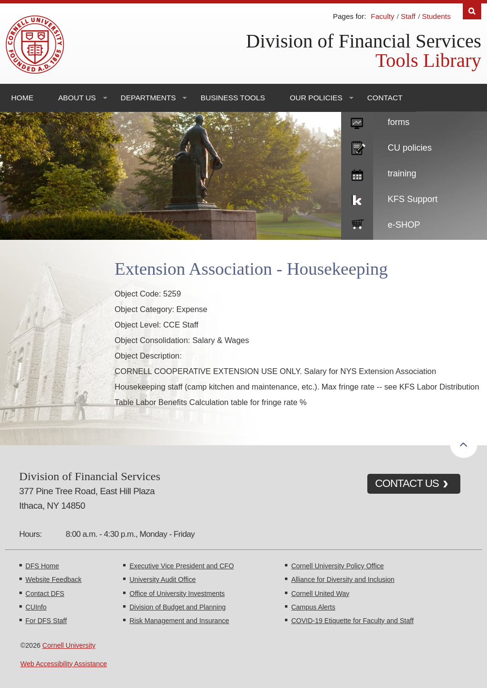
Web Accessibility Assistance (63, 664)
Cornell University (68, 645)
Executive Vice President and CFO (181, 566)
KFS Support (413, 199)
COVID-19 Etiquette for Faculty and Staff (352, 621)
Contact (385, 98)
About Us (77, 98)
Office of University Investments (177, 593)
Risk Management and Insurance (179, 621)
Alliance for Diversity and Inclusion (342, 579)
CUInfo (36, 607)
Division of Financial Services (363, 41)
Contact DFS (45, 593)
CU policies (410, 148)
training (402, 173)
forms (398, 122)
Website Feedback (54, 579)
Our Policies (316, 98)
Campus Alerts (313, 607)
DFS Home (42, 566)
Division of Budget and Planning (177, 607)
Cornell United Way (320, 593)
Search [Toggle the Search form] (472, 11)
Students (436, 16)
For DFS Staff (46, 621)
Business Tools (233, 98)
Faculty (382, 16)
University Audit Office (162, 579)
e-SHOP (404, 225)
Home (22, 98)
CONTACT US (407, 483)
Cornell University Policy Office (337, 566)
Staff (408, 16)
